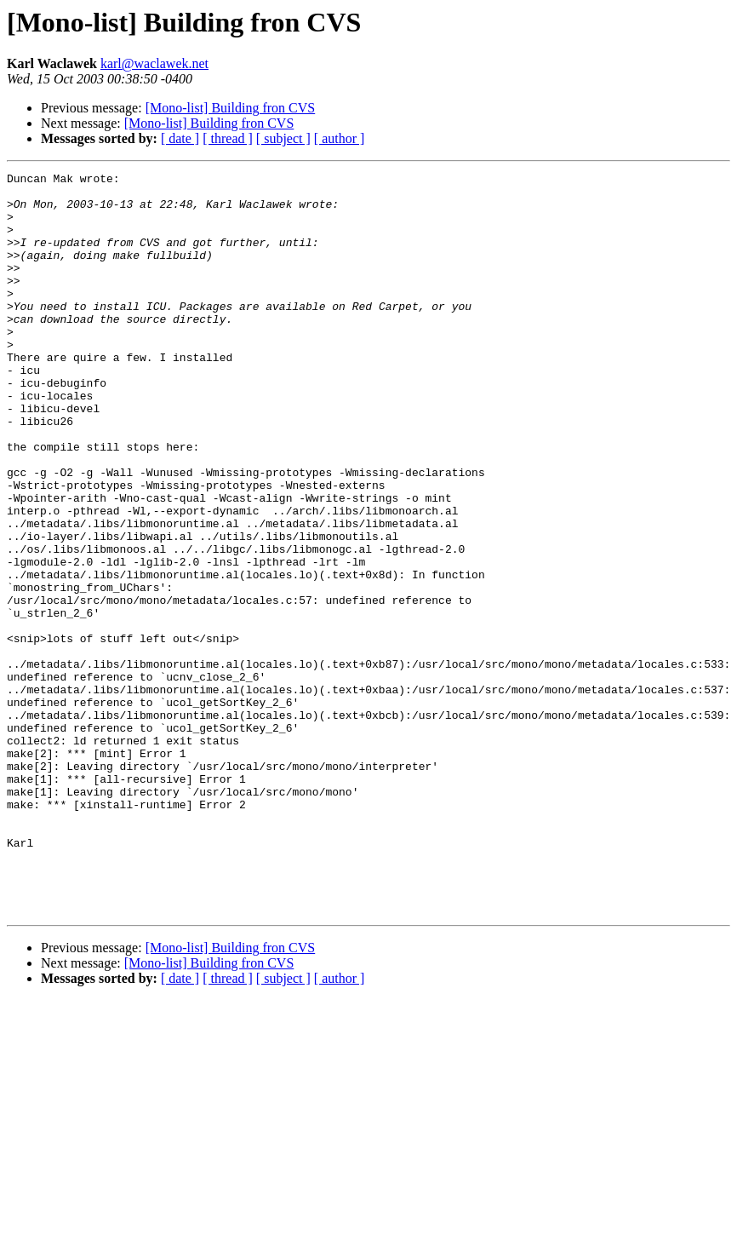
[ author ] (339, 138)
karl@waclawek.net (154, 63)
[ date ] (180, 138)
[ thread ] (228, 138)
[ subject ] (283, 138)
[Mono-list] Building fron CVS (231, 108)
